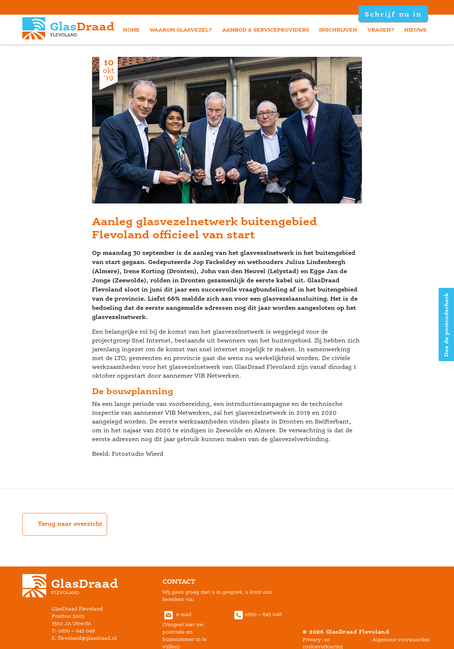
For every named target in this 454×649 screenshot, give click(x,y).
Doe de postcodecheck (446, 325)
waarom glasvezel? (181, 29)
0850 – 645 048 (257, 614)
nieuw (415, 29)
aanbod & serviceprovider (265, 29)
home (131, 29)
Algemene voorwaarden (401, 639)
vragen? (380, 29)
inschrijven (338, 29)
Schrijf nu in (393, 14)
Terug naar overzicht (64, 524)
